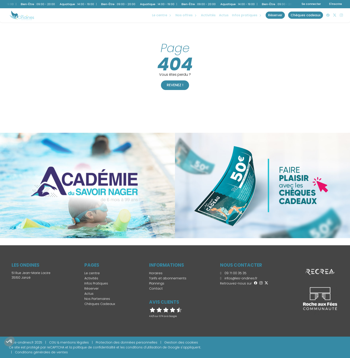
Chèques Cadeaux (99, 304)
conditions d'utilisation (144, 347)
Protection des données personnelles (126, 342)
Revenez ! (175, 85)
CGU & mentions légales (69, 342)
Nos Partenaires (97, 299)
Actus (224, 15)
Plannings (156, 283)
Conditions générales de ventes (41, 352)
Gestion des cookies (181, 342)
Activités (208, 15)
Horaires (155, 273)
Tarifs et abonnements (167, 278)
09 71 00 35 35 (233, 273)
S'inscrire (335, 4)
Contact (156, 288)
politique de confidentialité (94, 347)
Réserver (91, 288)
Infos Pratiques (244, 15)
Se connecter (311, 4)
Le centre (92, 273)
